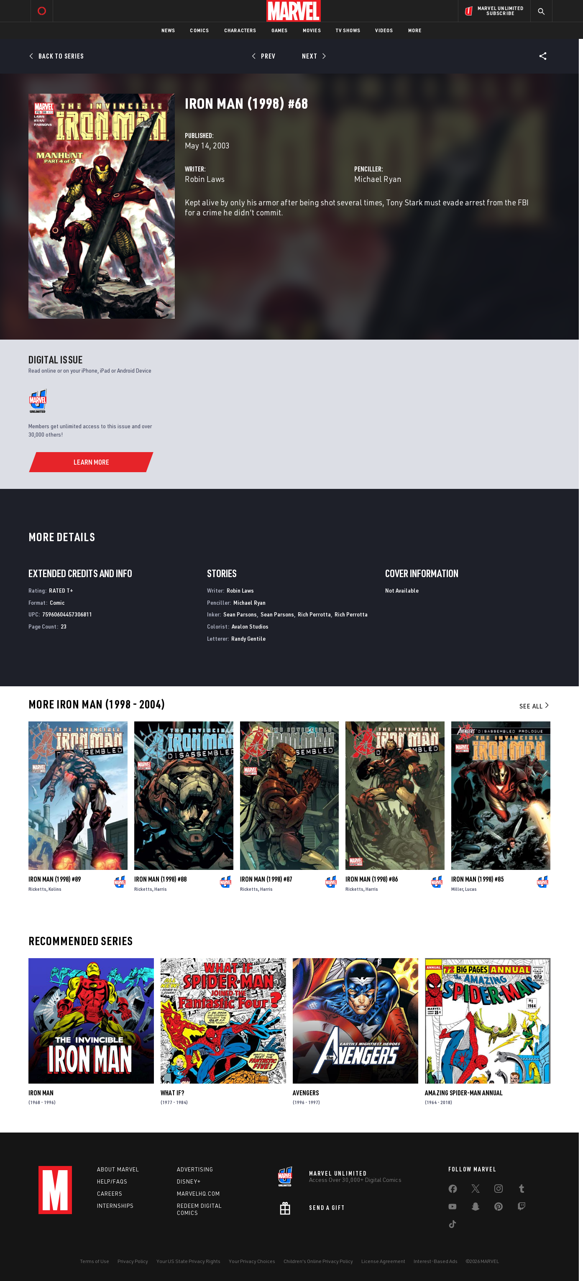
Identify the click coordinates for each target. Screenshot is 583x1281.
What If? (172, 1093)
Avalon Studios (250, 626)
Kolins (55, 889)
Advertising (195, 1169)
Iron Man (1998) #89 (54, 879)
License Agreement (383, 1261)
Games (279, 30)
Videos (384, 30)
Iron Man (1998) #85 (477, 879)
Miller (457, 889)
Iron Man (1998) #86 (371, 879)
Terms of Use (94, 1261)
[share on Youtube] (452, 1208)
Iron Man (41, 1093)
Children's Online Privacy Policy (318, 1261)
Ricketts (37, 889)
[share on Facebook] (452, 1190)
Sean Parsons (240, 614)
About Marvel (118, 1169)
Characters (240, 30)
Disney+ (189, 1181)
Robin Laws (205, 179)
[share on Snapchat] (475, 1208)
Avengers (306, 1093)
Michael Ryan (377, 179)
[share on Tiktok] (452, 1226)
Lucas (471, 889)
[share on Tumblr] (521, 1190)
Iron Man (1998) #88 (160, 879)
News (168, 30)
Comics (199, 30)
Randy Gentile (248, 638)
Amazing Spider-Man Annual (464, 1093)
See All (534, 706)
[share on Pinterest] (498, 1208)
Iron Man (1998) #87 (266, 879)
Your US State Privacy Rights (188, 1261)
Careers (110, 1193)
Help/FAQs (112, 1181)
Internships (115, 1205)
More (415, 30)
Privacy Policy (133, 1261)
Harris (160, 889)
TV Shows (348, 30)
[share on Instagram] (498, 1190)
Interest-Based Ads (436, 1261)
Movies (312, 30)
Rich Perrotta (314, 614)
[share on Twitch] (521, 1208)
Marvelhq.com (198, 1193)
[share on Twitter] (475, 1190)
